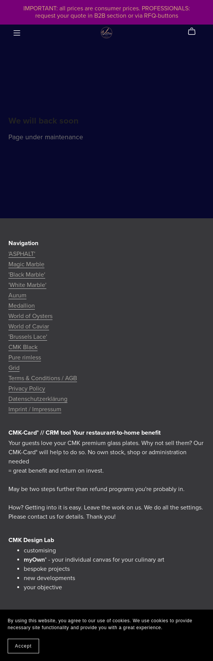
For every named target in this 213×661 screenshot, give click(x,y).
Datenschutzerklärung (37, 399)
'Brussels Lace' (27, 337)
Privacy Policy (26, 388)
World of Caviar (28, 326)
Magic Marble (26, 264)
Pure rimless (24, 357)
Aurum (17, 295)
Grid (14, 368)
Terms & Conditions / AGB (42, 378)
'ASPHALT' (21, 254)
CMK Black (23, 347)
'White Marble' (27, 285)
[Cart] (195, 31)
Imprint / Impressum (34, 409)
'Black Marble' (26, 275)
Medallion (21, 306)
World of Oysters (30, 316)
